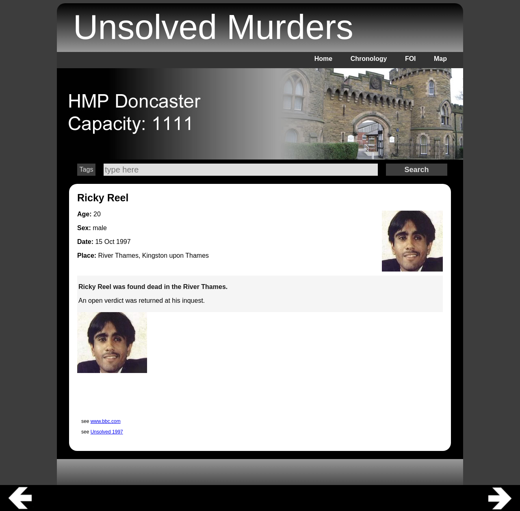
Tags (86, 169)
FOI (410, 58)
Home (323, 58)
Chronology (369, 58)
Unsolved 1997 (107, 432)
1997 (123, 241)
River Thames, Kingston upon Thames (153, 255)
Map (440, 58)
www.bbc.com (106, 421)
